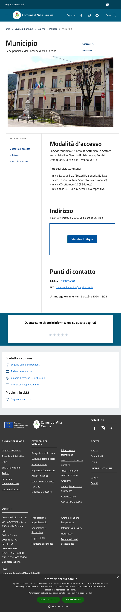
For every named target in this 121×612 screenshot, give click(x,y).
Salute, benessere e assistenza (71, 488)
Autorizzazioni (68, 496)
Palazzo (53, 29)
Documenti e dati (11, 489)
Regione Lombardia (15, 4)
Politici (5, 473)
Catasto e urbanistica (43, 481)
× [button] (117, 577)
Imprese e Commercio (43, 470)
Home (7, 29)
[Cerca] (114, 15)
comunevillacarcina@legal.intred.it (74, 287)
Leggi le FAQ (38, 538)
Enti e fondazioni (11, 467)
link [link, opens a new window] (90, 593)
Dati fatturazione (11, 562)
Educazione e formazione (68, 452)
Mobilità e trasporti (42, 491)
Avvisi (94, 462)
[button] (60, 606)
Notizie (94, 450)
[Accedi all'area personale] (107, 4)
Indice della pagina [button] (18, 138)
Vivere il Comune (24, 29)
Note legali (67, 533)
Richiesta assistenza (42, 544)
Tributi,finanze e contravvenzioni (69, 473)
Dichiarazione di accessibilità (69, 541)
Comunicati (97, 456)
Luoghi (41, 29)
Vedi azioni (89, 51)
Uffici (4, 462)
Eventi (94, 483)
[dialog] (60, 593)
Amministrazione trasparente (70, 520)
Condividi (88, 44)
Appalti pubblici (40, 476)
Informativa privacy (71, 528)
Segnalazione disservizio (39, 530)
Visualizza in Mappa (82, 239)
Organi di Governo (11, 450)
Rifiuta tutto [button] (73, 599)
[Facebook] (80, 15)
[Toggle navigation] (6, 15)
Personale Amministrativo (10, 481)
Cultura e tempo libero (43, 459)
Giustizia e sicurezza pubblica (72, 463)
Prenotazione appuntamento (39, 520)
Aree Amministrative (13, 456)
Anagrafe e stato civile (43, 453)
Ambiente (66, 481)
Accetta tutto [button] (48, 599)
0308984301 (68, 281)
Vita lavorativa (39, 464)
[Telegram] (96, 15)
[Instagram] (88, 15)
